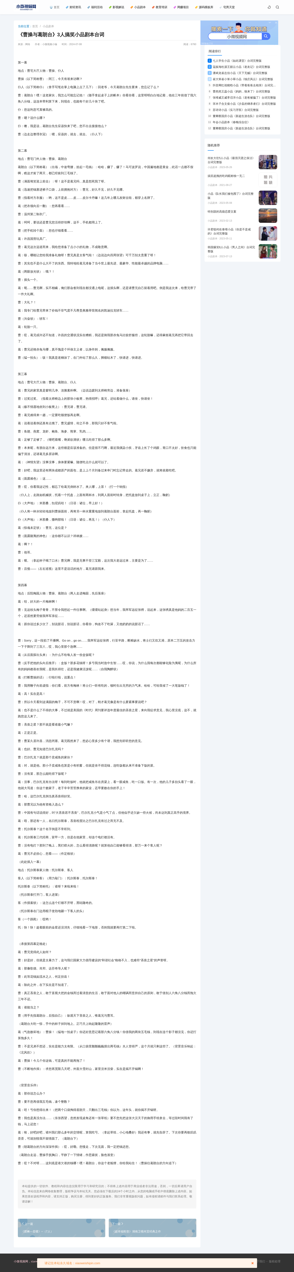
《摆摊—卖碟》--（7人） (37, 1231)
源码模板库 (204, 7)
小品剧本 (138, 7)
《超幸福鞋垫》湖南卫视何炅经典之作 (136, 1231)
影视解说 (116, 7)
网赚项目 (181, 7)
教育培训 (159, 7)
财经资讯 (73, 7)
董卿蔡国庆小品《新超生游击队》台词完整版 (239, 116)
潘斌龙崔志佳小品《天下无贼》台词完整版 (237, 73)
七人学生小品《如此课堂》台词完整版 (235, 60)
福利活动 (95, 7)
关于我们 (259, 1261)
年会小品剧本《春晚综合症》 (229, 122)
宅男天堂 (227, 7)
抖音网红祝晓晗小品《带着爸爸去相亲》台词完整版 (243, 85)
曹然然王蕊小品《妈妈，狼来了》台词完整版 (239, 91)
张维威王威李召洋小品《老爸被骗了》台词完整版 (242, 97)
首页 (54, 7)
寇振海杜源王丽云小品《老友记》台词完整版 (239, 66)
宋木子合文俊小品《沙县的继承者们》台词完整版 (242, 103)
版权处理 (274, 1261)
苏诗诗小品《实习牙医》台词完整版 (233, 109)
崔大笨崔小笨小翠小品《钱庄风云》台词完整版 (240, 79)
